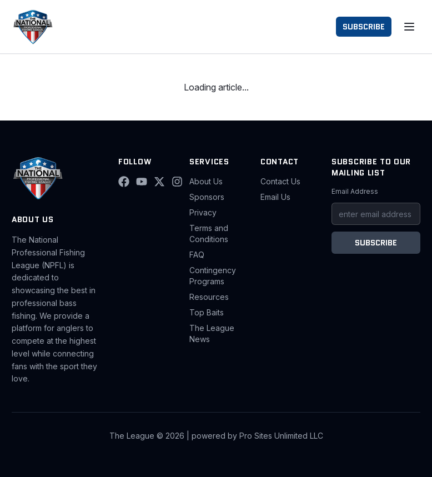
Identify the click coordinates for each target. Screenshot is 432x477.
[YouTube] (141, 181)
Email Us (275, 197)
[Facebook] (123, 181)
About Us (206, 181)
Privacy (203, 212)
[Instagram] (177, 181)
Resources (209, 297)
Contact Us (280, 181)
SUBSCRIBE (364, 26)
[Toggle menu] (409, 27)
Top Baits (206, 312)
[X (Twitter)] (159, 181)
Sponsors (206, 197)
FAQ (196, 254)
